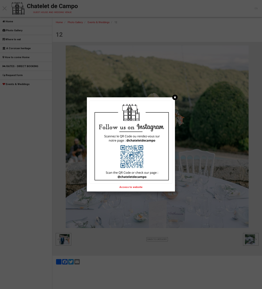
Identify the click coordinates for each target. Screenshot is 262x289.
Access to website (130, 187)
